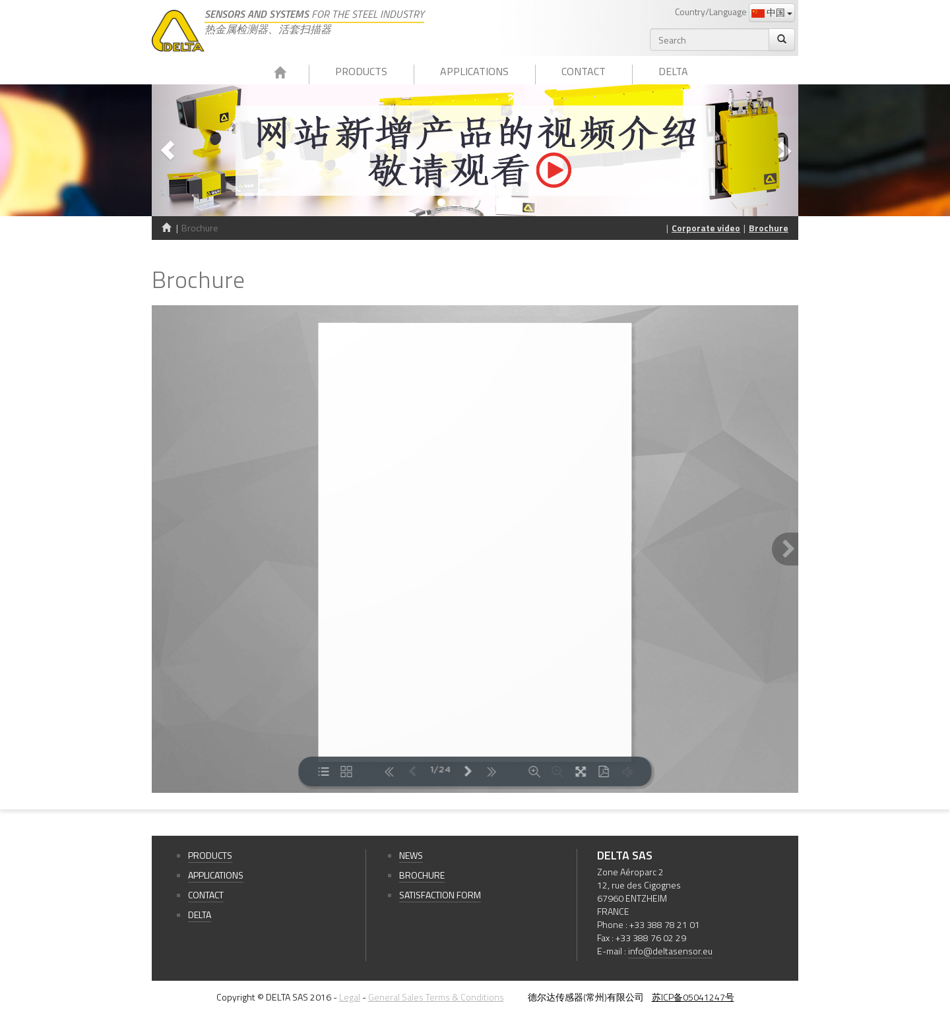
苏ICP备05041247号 (693, 997)
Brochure (768, 228)
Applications (474, 71)
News (411, 855)
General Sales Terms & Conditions (436, 997)
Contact (583, 71)
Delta (673, 71)
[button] (200, 150)
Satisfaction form (440, 895)
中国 (771, 12)
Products (361, 71)
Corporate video (706, 228)
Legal (349, 997)
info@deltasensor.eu (670, 951)
